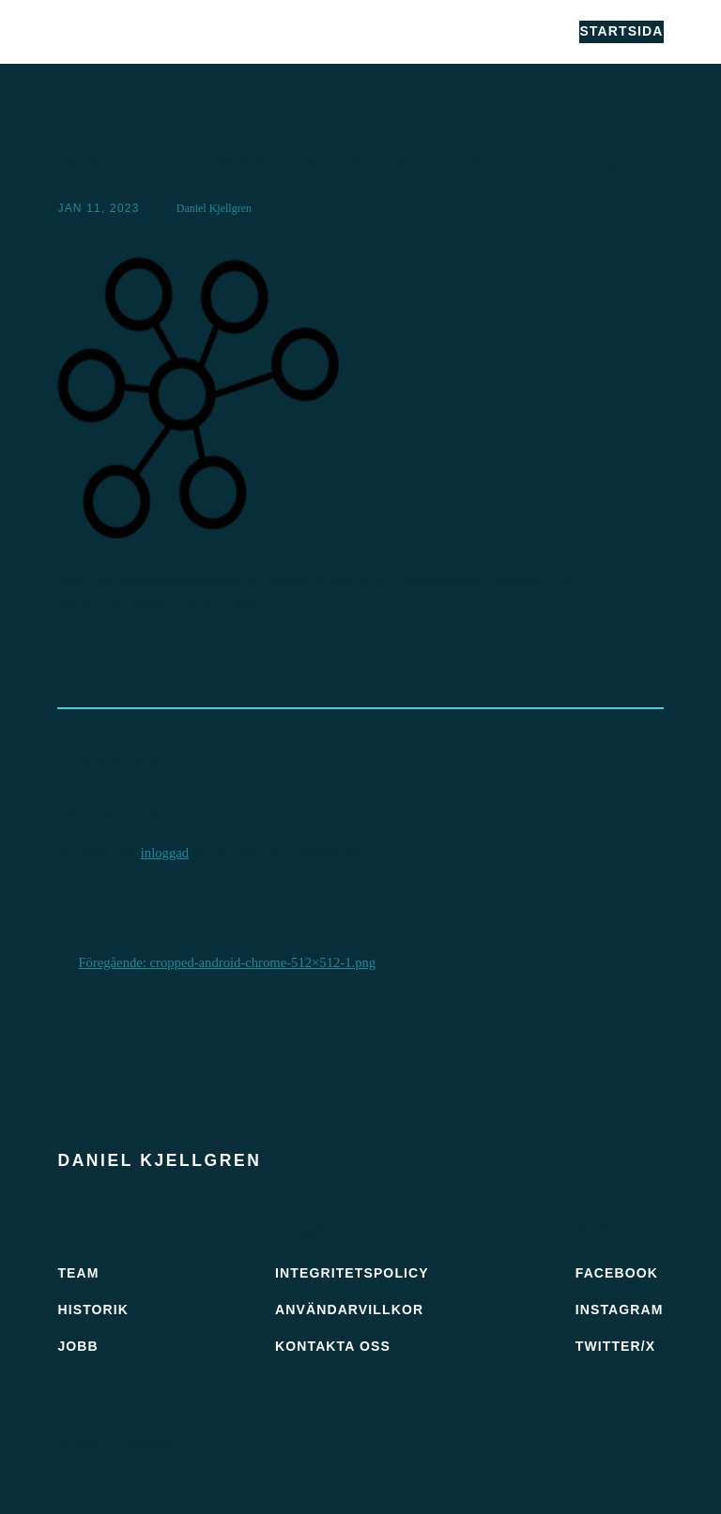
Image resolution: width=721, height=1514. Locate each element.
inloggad (165, 852)
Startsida (621, 30)
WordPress (149, 1445)
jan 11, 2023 (98, 208)
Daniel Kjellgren (156, 31)
